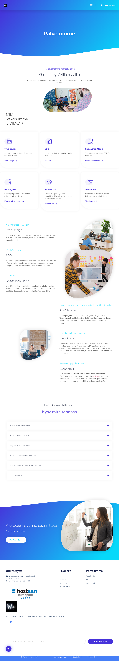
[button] (91, 5)
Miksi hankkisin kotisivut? (20, 426)
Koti (61, 576)
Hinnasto (63, 583)
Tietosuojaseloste (61, 657)
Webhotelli (90, 193)
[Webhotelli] (89, 186)
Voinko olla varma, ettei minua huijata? (25, 465)
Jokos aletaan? (16, 475)
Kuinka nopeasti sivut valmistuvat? (23, 455)
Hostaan (95, 376)
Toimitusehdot (92, 657)
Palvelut (63, 579)
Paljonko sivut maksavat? (20, 445)
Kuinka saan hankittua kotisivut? (22, 436)
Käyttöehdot (77, 657)
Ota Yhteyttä (65, 587)
